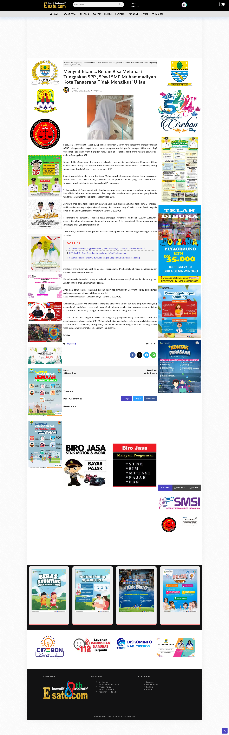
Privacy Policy (105, 687)
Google (126, 398)
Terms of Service (106, 689)
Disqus (138, 398)
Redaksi (149, 687)
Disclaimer (103, 682)
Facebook (150, 398)
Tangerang (71, 343)
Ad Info (149, 689)
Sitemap (150, 682)
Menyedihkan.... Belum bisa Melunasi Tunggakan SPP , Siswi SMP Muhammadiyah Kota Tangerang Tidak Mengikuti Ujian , (109, 77)
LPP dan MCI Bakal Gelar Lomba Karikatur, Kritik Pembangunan (97, 253)
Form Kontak (152, 684)
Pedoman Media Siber (108, 691)
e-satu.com (99, 716)
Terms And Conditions (109, 684)
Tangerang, (97, 91)
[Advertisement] (114, 35)
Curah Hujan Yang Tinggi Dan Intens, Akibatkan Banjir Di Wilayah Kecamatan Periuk (107, 248)
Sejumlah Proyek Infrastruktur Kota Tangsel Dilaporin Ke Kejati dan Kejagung (104, 257)
